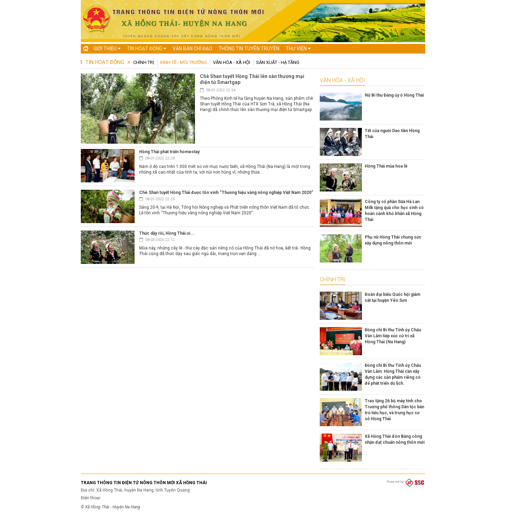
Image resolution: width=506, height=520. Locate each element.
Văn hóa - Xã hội (231, 62)
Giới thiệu (107, 48)
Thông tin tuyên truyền (249, 48)
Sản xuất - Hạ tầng (277, 62)
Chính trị (143, 62)
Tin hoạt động (146, 48)
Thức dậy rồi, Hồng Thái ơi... (166, 233)
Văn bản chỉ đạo (192, 48)
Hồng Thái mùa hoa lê (386, 166)
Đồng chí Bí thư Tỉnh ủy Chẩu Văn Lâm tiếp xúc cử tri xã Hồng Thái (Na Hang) (393, 335)
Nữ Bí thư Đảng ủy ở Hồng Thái (394, 95)
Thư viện (298, 48)
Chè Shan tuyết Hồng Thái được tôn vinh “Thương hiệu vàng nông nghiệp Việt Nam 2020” (226, 192)
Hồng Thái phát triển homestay (169, 151)
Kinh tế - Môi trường (183, 62)
